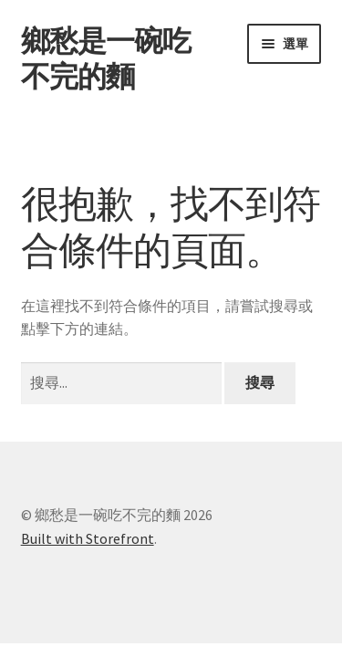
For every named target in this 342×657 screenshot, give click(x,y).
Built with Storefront (87, 538)
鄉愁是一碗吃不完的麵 (106, 59)
